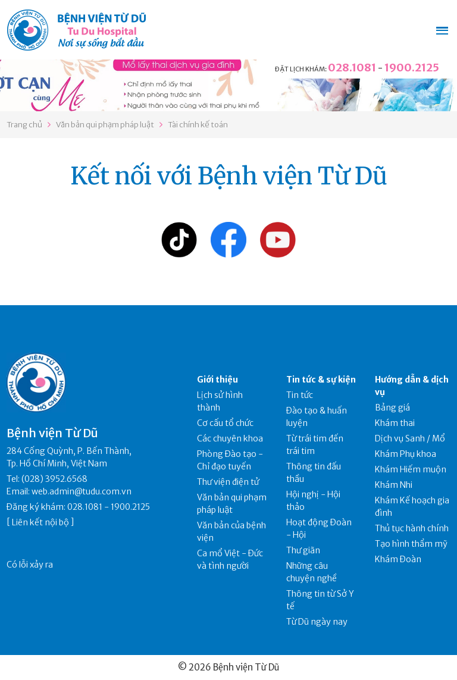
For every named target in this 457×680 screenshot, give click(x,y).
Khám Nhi (393, 485)
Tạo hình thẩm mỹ (411, 543)
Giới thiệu (217, 379)
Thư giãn (303, 550)
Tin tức (299, 395)
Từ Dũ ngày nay (317, 621)
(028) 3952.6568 (54, 479)
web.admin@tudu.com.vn (82, 491)
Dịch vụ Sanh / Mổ (410, 438)
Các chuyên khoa (230, 438)
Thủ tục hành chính (412, 528)
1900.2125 (411, 67)
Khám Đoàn (398, 559)
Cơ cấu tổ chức (225, 423)
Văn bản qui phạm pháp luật (105, 125)
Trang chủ (24, 125)
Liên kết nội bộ (40, 522)
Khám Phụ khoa (405, 454)
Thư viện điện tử (228, 482)
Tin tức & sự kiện (321, 379)
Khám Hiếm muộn (410, 469)
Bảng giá (392, 407)
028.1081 (352, 67)
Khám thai (395, 423)
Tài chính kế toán (198, 125)
